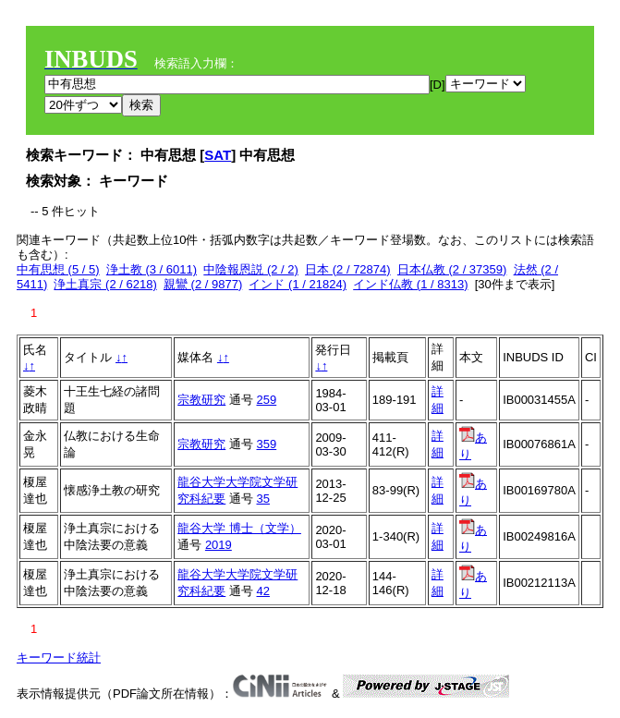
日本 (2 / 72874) (348, 269)
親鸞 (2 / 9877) (203, 284)
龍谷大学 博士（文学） (239, 528)
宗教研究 (201, 400)
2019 (218, 545)
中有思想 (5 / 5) (58, 269)
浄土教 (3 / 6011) (151, 269)
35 (263, 498)
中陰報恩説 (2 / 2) (250, 269)
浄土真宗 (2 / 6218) (105, 284)
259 (267, 400)
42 (263, 591)
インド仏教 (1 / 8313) (410, 284)
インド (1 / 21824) (297, 284)
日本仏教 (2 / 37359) (452, 269)
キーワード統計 (59, 657)
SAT (217, 155)
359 (267, 444)
